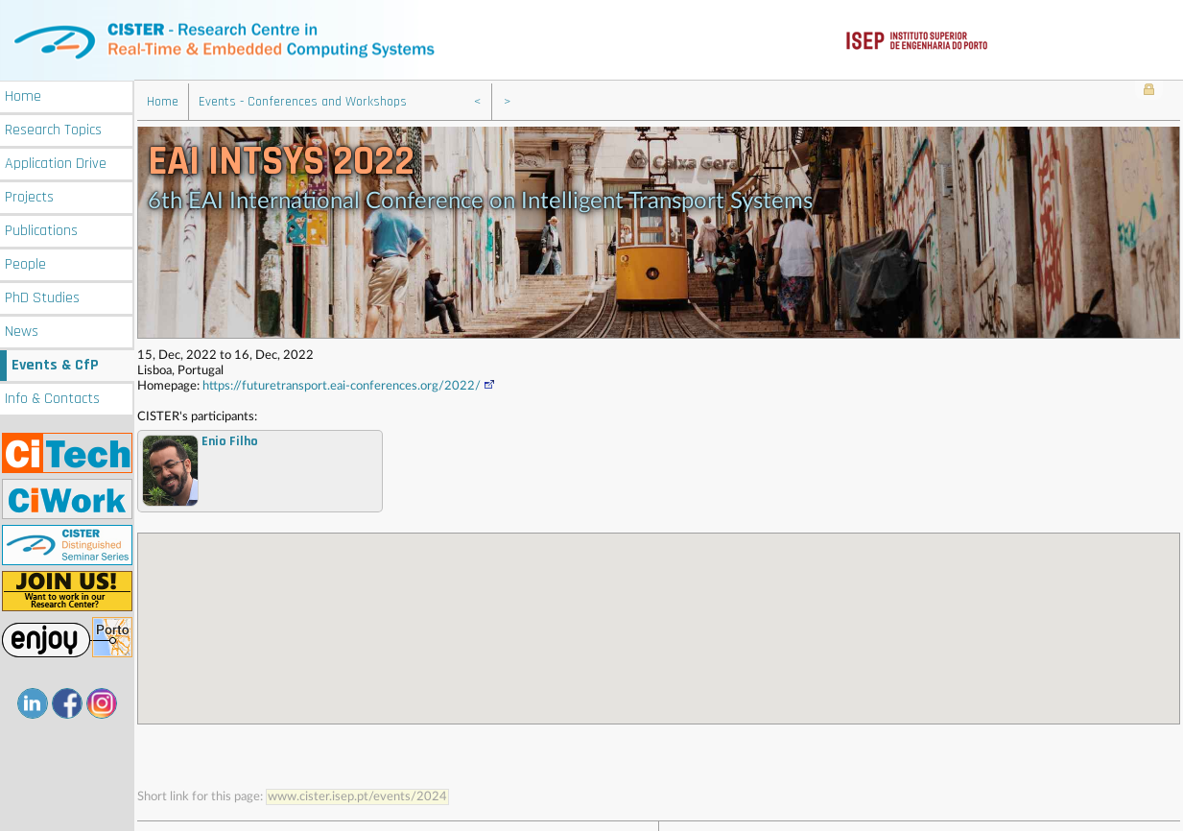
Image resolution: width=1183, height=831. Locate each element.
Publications (41, 229)
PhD (42, 296)
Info (52, 397)
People (25, 262)
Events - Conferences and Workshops (303, 100)
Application (55, 162)
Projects (29, 195)
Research (53, 128)
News (21, 330)
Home (23, 94)
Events (55, 363)
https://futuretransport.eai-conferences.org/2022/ (349, 385)
